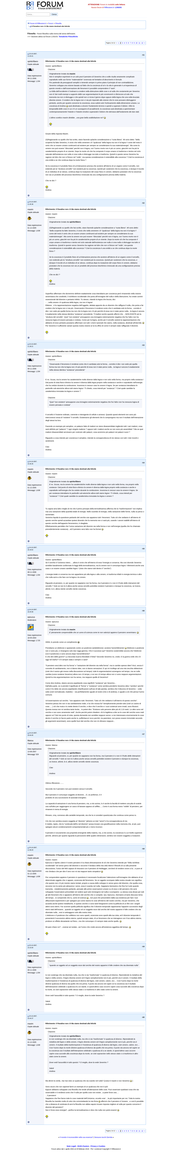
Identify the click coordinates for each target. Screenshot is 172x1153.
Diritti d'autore (83, 1146)
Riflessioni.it (109, 7)
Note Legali (71, 1146)
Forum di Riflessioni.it (38, 23)
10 (137, 43)
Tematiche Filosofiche (68, 36)
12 (142, 43)
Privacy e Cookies (98, 1146)
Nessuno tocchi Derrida (103, 1137)
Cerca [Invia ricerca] (54, 14)
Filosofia (58, 23)
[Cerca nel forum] (38, 14)
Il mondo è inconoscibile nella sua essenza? (76, 1137)
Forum (50, 23)
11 (139, 43)
